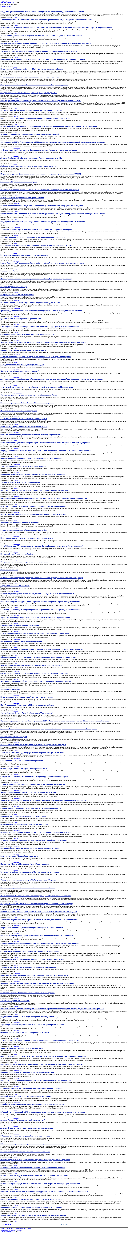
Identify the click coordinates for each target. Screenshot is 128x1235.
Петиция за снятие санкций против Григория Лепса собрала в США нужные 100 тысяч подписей (38, 912)
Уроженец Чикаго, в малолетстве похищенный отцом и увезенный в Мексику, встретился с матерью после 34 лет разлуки (48, 729)
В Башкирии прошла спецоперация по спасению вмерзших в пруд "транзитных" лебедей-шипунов (39, 326)
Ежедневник (19, 1228)
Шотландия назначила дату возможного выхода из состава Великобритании (31, 1088)
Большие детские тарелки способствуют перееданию (21, 761)
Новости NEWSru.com (8, 1231)
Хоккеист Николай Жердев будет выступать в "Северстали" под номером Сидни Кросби (35, 357)
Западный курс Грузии (9, 271)
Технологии (17, 148)
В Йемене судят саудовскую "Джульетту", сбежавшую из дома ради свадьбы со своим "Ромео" (38, 657)
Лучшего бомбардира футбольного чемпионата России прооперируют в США (31, 158)
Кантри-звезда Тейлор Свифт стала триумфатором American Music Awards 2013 (32, 959)
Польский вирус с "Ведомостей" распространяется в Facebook (25, 1096)
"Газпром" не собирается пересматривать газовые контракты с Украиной (29, 134)
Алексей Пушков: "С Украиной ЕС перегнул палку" (20, 482)
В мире (15, 17)
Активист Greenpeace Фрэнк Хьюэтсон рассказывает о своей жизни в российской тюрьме (36, 229)
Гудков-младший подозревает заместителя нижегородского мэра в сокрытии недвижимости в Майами (41, 311)
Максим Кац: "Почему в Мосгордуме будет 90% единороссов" (24, 864)
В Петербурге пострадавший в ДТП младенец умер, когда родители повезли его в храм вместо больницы (42, 1112)
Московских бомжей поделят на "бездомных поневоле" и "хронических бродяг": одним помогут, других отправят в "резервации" (52, 1009)
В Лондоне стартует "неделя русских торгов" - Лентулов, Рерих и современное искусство (36, 832)
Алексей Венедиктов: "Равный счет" (15, 1001)
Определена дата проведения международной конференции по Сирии (28, 395)
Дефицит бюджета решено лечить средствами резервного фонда (26, 1128)
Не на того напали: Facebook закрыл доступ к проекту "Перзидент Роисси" (30, 303)
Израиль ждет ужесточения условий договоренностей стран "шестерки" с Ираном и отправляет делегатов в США (45, 43)
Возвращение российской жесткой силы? (17, 295)
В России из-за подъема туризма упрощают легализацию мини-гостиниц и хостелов (34, 1144)
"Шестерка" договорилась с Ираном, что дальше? (20, 522)
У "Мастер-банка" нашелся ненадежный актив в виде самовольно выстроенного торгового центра (39, 1040)
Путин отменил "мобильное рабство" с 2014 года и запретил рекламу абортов (31, 69)
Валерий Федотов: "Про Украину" (13, 287)
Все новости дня (5, 6)
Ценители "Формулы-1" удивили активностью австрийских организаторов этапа (32, 237)
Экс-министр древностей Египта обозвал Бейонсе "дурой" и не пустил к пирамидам (34, 673)
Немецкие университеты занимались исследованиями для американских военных (33, 506)
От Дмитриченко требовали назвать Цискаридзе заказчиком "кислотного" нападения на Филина (38, 150)
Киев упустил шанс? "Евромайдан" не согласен (19, 856)
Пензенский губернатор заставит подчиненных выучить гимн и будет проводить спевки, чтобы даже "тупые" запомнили (48, 126)
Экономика (16, 324)
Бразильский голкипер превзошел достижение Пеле (21, 641)
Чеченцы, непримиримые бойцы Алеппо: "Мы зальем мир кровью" (27, 403)
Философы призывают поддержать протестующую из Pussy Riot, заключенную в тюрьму (36, 279)
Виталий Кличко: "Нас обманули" (13, 737)
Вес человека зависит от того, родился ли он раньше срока (24, 255)
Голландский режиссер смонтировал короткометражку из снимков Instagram (31, 458)
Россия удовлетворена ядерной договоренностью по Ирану (24, 530)
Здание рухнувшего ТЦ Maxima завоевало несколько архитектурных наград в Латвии (34, 784)
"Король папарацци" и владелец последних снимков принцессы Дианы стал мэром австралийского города (43, 342)
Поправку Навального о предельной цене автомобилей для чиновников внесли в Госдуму (36, 904)
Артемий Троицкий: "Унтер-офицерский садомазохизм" (22, 1120)
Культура (16, 82)
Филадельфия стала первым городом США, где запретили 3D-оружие (28, 880)
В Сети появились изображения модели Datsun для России (24, 824)
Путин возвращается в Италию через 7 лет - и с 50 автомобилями (26, 697)
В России (16, 25)
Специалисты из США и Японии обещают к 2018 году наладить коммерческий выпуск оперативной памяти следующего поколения (52, 142)
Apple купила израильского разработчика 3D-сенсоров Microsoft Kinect (28, 967)
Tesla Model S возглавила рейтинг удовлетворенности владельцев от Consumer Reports (35, 681)
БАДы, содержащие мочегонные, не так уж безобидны (22, 365)
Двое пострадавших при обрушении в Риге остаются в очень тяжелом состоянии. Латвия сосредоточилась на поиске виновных (51, 379)
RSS (25, 1228)
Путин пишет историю (9, 570)
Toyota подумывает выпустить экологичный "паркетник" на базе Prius (28, 792)
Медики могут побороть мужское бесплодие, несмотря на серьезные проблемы (32, 928)
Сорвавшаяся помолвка (10, 689)
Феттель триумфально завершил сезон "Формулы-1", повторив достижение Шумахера (35, 1160)
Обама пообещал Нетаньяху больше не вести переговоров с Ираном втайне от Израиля (35, 896)
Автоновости (17, 354)
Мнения (16, 187)
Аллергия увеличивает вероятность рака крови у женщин (23, 466)
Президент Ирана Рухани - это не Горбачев (17, 554)
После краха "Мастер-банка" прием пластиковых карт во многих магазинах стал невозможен (37, 935)
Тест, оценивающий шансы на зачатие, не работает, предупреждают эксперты (31, 665)
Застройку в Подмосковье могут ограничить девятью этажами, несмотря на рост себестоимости (39, 920)
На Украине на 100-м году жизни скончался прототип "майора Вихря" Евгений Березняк (35, 1176)
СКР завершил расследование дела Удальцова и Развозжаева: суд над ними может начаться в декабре (41, 578)
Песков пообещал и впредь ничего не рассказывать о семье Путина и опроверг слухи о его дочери (40, 1184)
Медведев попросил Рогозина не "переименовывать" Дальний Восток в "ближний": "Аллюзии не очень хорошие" (46, 451)
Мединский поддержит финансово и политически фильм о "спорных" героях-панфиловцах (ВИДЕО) (40, 174)
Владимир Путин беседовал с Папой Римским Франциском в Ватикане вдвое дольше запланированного (42, 12)
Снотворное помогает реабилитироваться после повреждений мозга (27, 334)
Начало (3, 1228)
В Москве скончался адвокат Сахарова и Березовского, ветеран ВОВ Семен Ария (32, 474)
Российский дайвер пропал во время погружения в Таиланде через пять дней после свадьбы (37, 594)
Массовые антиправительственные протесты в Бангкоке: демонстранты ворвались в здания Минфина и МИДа (45, 498)
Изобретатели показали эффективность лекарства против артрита (27, 1072)
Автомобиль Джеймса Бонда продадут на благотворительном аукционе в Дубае (32, 753)
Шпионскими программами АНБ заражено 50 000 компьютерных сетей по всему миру (34, 633)
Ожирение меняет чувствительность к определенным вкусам (25, 1032)
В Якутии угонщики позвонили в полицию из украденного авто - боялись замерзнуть (34, 975)
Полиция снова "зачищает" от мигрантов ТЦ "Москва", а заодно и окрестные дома (33, 745)
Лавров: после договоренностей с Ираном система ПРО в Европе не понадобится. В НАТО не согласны (41, 35)
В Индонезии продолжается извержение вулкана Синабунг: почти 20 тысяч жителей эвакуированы (39, 943)
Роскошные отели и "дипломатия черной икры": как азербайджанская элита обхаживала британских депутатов (45, 443)
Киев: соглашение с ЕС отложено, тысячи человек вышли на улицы (27, 993)
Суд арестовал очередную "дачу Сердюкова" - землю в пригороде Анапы (29, 951)
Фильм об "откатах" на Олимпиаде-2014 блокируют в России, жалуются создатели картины (37, 983)
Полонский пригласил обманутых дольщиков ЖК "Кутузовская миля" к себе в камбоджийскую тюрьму (41, 1064)
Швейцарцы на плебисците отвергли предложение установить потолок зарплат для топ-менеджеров (40, 610)
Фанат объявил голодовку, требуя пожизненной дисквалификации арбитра (30, 435)
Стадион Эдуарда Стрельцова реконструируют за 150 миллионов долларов (30, 808)
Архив (12, 1228)
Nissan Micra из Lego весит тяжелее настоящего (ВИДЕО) (23, 350)
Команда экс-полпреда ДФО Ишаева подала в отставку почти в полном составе (32, 1199)
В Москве (12, 1230)
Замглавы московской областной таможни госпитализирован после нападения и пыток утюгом (38, 51)
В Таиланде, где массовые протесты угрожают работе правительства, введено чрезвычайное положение (42, 59)
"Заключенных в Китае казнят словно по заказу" (19, 371)
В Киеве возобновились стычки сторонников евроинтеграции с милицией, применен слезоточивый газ (41, 649)
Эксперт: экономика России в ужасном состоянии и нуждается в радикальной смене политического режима (43, 800)
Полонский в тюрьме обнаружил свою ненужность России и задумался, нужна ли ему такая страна (40, 602)
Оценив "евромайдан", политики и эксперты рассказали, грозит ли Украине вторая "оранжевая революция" (43, 1056)
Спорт (15, 164)
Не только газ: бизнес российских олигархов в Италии (22, 198)
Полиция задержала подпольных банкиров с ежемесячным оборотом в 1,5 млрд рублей (35, 1080)
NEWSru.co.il (4, 1230)
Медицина (16, 172)
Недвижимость (17, 316)
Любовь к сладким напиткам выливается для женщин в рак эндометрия (29, 166)
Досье (8, 1228)
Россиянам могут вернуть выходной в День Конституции (23, 816)
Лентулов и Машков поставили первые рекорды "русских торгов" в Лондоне (31, 110)
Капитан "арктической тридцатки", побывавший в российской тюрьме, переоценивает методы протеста (42, 263)
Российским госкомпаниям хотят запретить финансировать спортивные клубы (32, 1104)
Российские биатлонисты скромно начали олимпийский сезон (25, 1152)
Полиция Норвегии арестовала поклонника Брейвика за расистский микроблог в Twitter (35, 118)
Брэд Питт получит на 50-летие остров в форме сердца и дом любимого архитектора (34, 490)
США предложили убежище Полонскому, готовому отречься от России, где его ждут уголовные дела (40, 101)
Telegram (30, 1228)
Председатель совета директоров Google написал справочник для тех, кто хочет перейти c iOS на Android (42, 222)
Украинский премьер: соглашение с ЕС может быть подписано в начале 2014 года (33, 1215)
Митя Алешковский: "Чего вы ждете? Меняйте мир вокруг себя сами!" (28, 705)
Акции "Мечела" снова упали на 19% (15, 586)
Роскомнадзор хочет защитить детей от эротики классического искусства (29, 77)
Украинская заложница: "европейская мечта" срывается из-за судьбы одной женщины (35, 617)
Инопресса (16, 203)
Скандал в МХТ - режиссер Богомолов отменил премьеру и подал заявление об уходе (34, 776)
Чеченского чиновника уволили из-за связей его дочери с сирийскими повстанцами (33, 840)
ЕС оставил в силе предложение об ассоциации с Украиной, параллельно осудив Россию (36, 245)
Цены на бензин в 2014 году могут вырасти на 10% (20, 319)
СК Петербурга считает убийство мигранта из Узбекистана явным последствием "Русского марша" (39, 190)
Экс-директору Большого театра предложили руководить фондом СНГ (28, 93)
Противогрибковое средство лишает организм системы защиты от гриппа (29, 848)
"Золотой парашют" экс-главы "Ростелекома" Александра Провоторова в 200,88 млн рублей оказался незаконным (46, 20)
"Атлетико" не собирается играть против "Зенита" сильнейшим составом (29, 872)
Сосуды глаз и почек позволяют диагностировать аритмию (24, 562)
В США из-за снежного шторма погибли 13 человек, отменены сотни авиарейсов (32, 1168)
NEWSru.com (7, 2)
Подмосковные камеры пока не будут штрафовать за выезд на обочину (29, 1017)
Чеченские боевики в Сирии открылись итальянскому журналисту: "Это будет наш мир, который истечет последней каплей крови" (52, 214)
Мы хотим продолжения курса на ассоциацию (18, 411)
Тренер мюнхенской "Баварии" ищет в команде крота (21, 1048)
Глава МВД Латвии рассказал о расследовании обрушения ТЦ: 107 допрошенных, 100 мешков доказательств (44, 1192)
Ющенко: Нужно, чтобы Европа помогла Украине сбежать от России (27, 888)
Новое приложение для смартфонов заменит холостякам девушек (26, 538)
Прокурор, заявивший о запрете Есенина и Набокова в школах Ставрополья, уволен (34, 85)
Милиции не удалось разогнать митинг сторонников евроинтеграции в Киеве (31, 1207)
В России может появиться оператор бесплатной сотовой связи (26, 1136)
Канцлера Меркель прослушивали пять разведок (20, 625)
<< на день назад (6, 1224)
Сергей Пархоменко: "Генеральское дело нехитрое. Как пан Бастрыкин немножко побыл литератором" (41, 546)
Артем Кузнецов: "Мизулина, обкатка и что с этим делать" (23, 419)
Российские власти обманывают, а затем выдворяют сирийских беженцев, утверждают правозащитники (42, 206)
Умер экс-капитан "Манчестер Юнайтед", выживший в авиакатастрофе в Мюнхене (33, 514)
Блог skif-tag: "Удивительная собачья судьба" (18, 182)
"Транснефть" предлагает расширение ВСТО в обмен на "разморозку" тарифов (32, 1025)
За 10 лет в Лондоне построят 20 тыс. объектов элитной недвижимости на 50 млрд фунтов (36, 387)
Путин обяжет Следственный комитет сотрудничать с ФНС (23, 427)
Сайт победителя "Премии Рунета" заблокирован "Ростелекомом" (26, 713)
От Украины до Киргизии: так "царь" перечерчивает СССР (23, 769)
